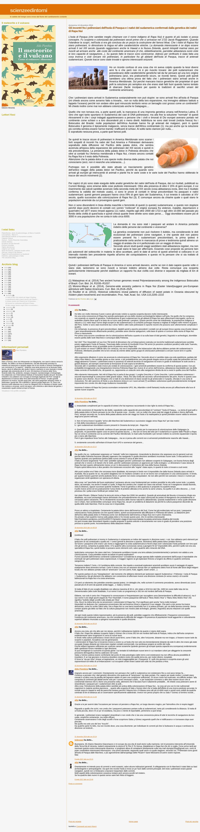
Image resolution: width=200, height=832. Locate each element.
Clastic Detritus (7, 242)
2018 (6, 285)
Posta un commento (75, 783)
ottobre (8, 309)
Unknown (79, 740)
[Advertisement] (89, 801)
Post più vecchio (191, 822)
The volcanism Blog (8, 257)
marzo (8, 321)
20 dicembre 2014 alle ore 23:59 (86, 665)
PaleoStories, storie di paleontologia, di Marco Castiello (21, 233)
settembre (9, 311)
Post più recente (75, 822)
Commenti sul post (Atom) (86, 826)
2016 (6, 289)
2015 (6, 291)
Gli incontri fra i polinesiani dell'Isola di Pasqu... (20, 303)
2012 (6, 329)
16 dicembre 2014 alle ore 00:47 (86, 398)
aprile (8, 319)
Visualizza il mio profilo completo (14, 391)
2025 (6, 270)
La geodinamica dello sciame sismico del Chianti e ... (22, 299)
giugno (8, 315)
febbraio (9, 323)
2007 (6, 340)
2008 (6, 338)
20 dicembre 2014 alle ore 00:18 (86, 527)
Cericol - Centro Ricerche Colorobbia (14, 240)
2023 (6, 274)
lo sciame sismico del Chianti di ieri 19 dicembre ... (21, 301)
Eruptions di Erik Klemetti (10, 243)
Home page (133, 822)
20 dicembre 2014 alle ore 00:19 (86, 623)
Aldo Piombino (81, 402)
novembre (9, 307)
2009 (6, 336)
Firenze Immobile (8, 245)
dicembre (9, 295)
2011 (6, 331)
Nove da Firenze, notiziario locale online (16, 250)
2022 (6, 276)
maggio (8, 317)
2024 (6, 272)
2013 (6, 327)
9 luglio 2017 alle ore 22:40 (84, 779)
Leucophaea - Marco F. (10, 235)
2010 (6, 334)
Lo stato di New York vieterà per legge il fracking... (21, 297)
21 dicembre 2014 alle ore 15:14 (86, 736)
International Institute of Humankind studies (17, 236)
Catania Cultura (7, 238)
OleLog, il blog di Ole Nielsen (12, 252)
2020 (6, 280)
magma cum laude (8, 249)
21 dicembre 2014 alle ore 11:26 (86, 697)
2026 (6, 267)
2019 (6, 282)
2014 (6, 293)
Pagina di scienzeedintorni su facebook (15, 254)
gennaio (9, 325)
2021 (6, 278)
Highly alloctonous (8, 247)
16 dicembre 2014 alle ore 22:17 (86, 446)
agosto (8, 313)
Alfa (76, 310)
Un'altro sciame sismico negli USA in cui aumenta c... (22, 305)
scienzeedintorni (28, 10)
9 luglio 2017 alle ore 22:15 (84, 759)
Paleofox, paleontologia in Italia (13, 256)
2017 (6, 287)
